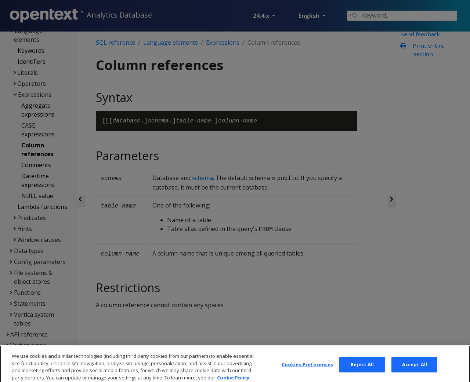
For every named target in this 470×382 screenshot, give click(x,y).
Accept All (414, 369)
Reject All (362, 369)
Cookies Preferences (307, 369)
